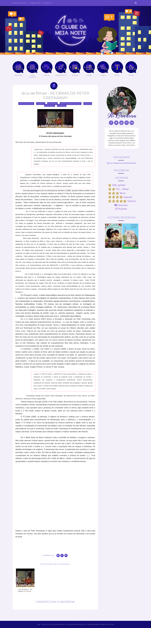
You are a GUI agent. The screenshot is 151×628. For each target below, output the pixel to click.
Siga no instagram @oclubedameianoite (121, 163)
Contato (47, 3)
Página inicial (20, 3)
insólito (40, 103)
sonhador (49, 105)
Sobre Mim (35, 3)
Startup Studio (107, 624)
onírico (87, 103)
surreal (61, 105)
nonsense (52, 103)
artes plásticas (26, 103)
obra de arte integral (70, 103)
